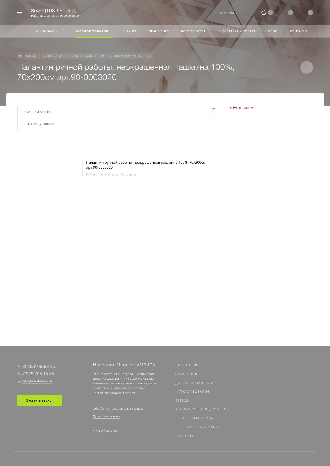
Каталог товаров (192, 391)
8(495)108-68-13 (50, 10)
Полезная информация (197, 427)
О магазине (186, 374)
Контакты (185, 435)
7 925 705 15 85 (38, 373)
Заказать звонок (39, 400)
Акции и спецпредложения (202, 409)
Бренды (182, 400)
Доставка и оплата (194, 383)
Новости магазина (194, 418)
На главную (187, 365)
